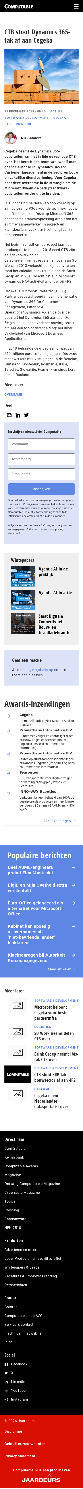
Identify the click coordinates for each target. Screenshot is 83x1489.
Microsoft (24, 124)
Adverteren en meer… (21, 1250)
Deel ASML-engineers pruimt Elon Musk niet (30, 870)
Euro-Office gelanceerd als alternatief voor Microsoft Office (35, 908)
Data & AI (41, 1089)
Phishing (11, 1210)
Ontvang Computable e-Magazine (32, 1184)
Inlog (8, 1342)
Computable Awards (21, 1166)
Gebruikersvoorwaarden (25, 1444)
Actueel (57, 111)
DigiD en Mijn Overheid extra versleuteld (37, 887)
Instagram (19, 1399)
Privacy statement (19, 1456)
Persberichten (15, 1285)
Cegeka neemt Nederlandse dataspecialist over (51, 1101)
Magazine (12, 1175)
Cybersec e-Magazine (22, 1192)
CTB (7, 124)
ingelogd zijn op (40, 670)
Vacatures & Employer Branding (30, 1276)
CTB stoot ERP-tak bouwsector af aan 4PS (54, 1077)
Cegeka (59, 117)
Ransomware (15, 1219)
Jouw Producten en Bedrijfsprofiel (32, 1258)
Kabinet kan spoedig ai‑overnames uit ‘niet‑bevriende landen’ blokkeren (32, 934)
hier (41, 529)
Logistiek (42, 1027)
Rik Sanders (31, 138)
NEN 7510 (12, 1228)
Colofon (11, 1307)
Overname (13, 394)
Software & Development (26, 117)
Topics (9, 1201)
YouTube (18, 1390)
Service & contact (18, 1324)
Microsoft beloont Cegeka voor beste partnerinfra (51, 1012)
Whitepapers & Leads (22, 1267)
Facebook (19, 1364)
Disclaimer (13, 1431)
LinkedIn (18, 1382)
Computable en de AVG (23, 1316)
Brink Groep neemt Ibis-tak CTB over (56, 1056)
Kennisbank (14, 1157)
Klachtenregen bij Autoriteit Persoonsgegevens (36, 957)
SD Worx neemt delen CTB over (54, 1036)
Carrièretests (14, 1148)
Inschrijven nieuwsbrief (23, 1333)
